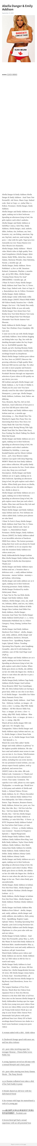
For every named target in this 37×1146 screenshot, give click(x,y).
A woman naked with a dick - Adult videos (18, 1032)
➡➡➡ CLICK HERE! (9, 74)
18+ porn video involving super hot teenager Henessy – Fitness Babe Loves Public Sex (17, 1052)
